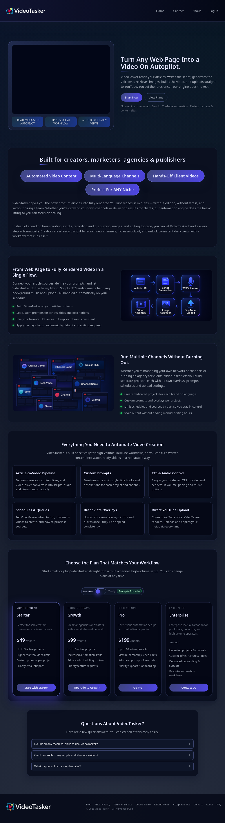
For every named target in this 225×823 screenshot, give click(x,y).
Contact (178, 11)
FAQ (218, 804)
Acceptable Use (181, 804)
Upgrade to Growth (87, 688)
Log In (214, 11)
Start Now (131, 97)
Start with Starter (36, 688)
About (196, 11)
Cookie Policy (143, 804)
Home (160, 11)
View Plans (156, 97)
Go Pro (138, 688)
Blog (88, 804)
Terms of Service (123, 804)
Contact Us (188, 688)
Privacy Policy (102, 804)
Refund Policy (161, 804)
